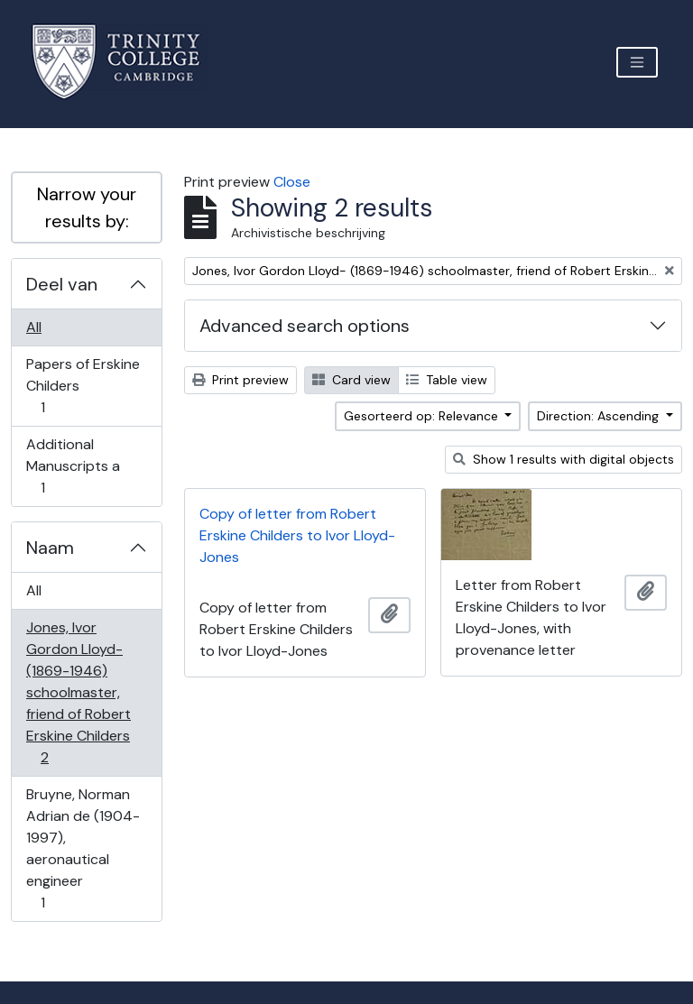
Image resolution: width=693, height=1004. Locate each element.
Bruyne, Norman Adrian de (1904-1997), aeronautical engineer (82, 848)
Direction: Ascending (599, 416)
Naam (50, 547)
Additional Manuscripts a (72, 466)
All (34, 327)
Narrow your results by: (86, 207)
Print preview (240, 380)
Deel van (61, 284)
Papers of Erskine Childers (82, 386)
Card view (351, 380)
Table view (446, 380)
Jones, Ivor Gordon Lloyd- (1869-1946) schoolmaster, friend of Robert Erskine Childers (78, 692)
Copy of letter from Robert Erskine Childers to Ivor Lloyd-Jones (297, 535)
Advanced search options (304, 325)
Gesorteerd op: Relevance (423, 416)
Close (291, 181)
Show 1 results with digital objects (563, 459)
